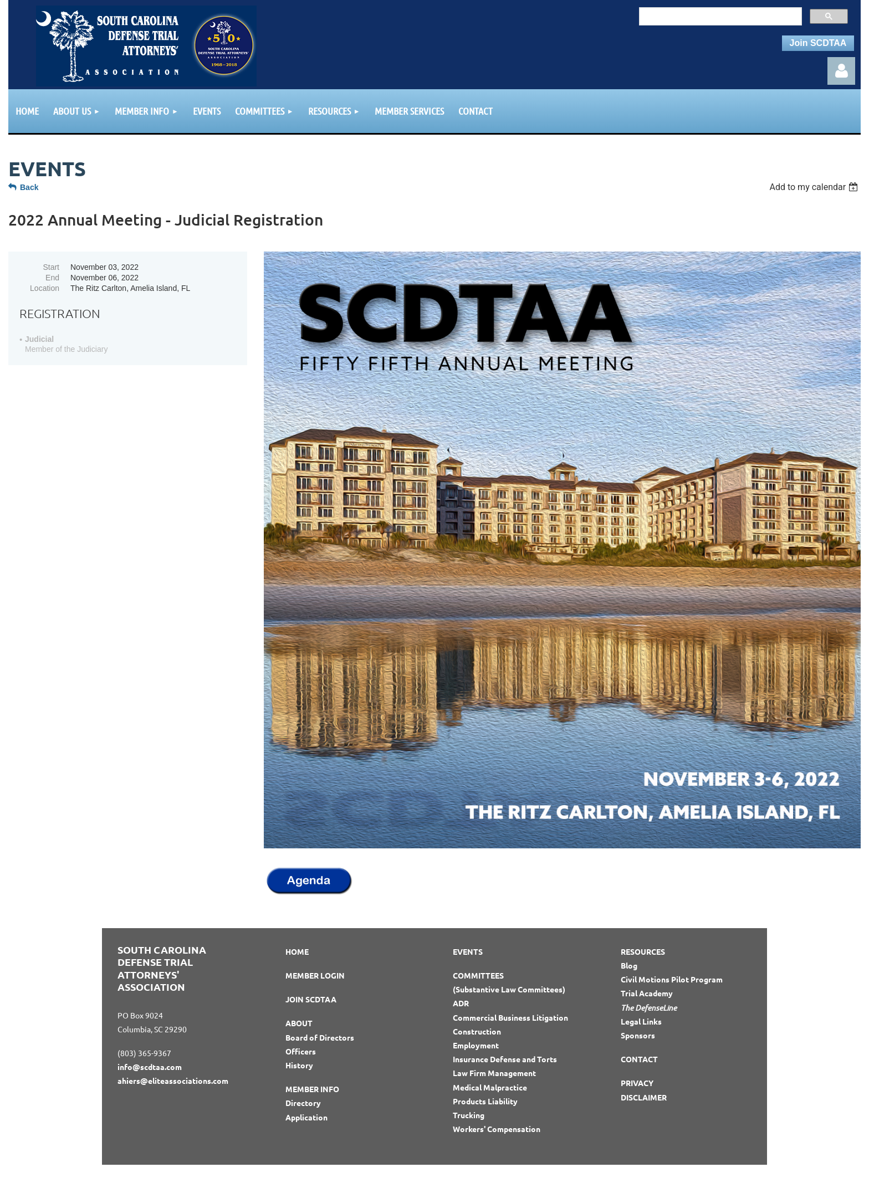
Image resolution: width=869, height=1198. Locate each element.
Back (29, 187)
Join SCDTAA (818, 43)
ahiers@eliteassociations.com (172, 1081)
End (52, 277)
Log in (841, 71)
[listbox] (815, 187)
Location (44, 288)
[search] (719, 16)
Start (51, 267)
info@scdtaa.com (149, 1067)
